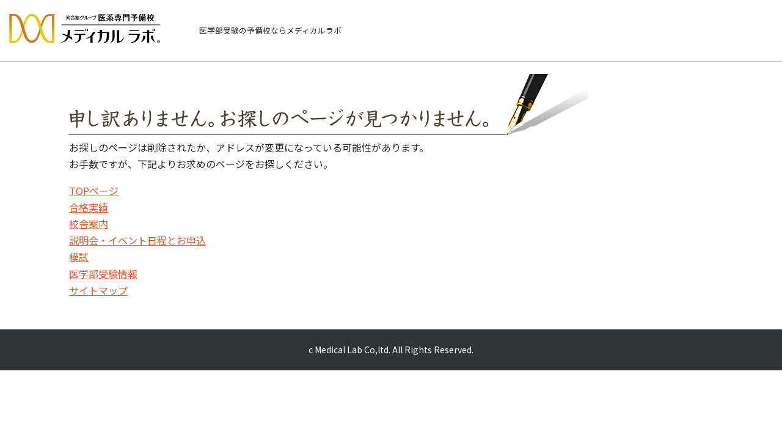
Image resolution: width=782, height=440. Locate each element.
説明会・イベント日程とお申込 (137, 240)
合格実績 (88, 207)
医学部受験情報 (103, 273)
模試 (79, 256)
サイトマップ (98, 290)
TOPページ (94, 190)
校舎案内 (88, 223)
